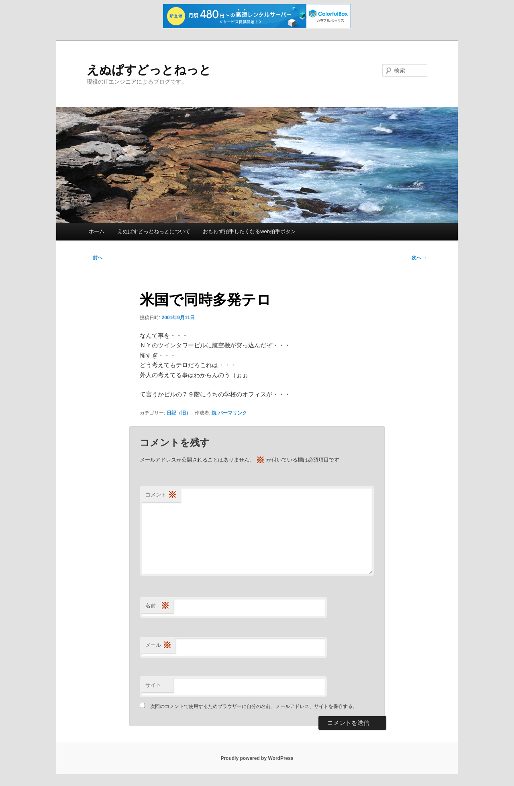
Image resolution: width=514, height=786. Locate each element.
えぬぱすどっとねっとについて (153, 231)
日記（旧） (179, 413)
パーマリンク (232, 413)
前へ (94, 258)
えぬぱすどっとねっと (149, 69)
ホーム (96, 231)
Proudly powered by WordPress (256, 758)
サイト (153, 685)
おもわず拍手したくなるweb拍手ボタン (249, 231)
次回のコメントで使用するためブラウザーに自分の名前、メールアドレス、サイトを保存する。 (253, 706)
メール (158, 645)
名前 (157, 606)
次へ (419, 258)
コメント (161, 495)
